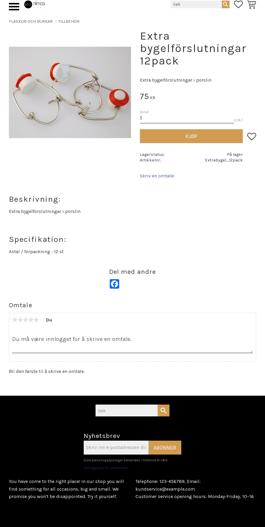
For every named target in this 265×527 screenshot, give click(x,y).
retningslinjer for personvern (106, 468)
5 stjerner (36, 319)
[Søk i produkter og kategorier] (196, 4)
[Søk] (226, 4)
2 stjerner (20, 319)
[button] (14, 6)
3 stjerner (25, 319)
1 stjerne (14, 319)
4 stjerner (30, 319)
